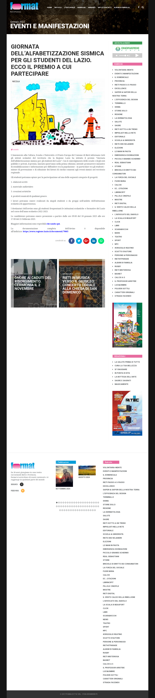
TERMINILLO (119, 103)
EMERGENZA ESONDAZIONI (125, 155)
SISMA (116, 107)
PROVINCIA (118, 81)
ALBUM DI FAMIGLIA (122, 263)
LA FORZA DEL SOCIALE (124, 177)
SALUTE (117, 122)
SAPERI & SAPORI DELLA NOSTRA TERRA (121, 490)
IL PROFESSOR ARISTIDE (124, 281)
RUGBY (116, 266)
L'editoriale (69, 7)
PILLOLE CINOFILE (121, 196)
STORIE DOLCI (119, 111)
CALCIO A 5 (118, 277)
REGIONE (117, 114)
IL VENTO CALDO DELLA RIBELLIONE (119, 597)
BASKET (117, 274)
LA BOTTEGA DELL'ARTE (124, 377)
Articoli (58, 7)
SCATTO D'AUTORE (122, 251)
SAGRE (116, 125)
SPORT (116, 240)
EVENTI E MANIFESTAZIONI (125, 74)
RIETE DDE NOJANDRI (123, 144)
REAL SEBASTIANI (121, 163)
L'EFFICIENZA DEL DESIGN (125, 100)
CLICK (116, 222)
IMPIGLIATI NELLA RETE (124, 133)
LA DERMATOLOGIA (122, 118)
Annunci (91, 7)
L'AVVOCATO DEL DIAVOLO (125, 214)
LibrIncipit (118, 192)
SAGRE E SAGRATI (121, 380)
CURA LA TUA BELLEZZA (124, 366)
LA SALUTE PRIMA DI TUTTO (126, 362)
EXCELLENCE (119, 88)
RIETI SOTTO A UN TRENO (124, 129)
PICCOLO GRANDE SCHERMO (126, 159)
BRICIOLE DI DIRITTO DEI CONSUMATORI (120, 564)
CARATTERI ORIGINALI (123, 292)
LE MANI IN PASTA (121, 151)
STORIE (116, 166)
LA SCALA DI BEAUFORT (124, 218)
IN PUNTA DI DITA (121, 373)
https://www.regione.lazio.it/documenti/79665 (45, 231)
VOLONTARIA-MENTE (122, 70)
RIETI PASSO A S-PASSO (124, 85)
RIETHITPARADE (120, 259)
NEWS (116, 233)
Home (49, 7)
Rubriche (82, 7)
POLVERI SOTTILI (121, 289)
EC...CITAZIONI (120, 188)
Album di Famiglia (122, 7)
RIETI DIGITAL (119, 203)
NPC (115, 244)
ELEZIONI (117, 148)
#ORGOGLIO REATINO (123, 248)
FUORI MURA (119, 181)
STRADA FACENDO (121, 296)
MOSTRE (117, 200)
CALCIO (117, 185)
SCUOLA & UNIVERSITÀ (123, 140)
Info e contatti (105, 7)
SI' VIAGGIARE (119, 369)
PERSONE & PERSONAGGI (124, 255)
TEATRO (117, 237)
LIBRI (115, 226)
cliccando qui (53, 224)
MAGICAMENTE (120, 384)
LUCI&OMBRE (119, 285)
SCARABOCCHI (120, 229)
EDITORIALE (118, 137)
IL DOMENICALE (120, 77)
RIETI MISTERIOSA (121, 270)
